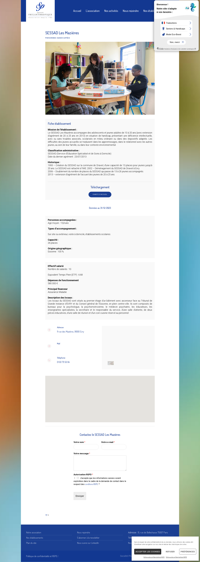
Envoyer (80, 496)
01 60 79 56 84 (63, 362)
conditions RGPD (91, 484)
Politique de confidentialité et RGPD (154, 557)
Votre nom (79, 442)
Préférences (188, 552)
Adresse (60, 327)
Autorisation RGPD (83, 474)
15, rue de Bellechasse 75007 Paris (153, 532)
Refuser (170, 552)
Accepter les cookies (148, 552)
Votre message (82, 453)
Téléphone (61, 358)
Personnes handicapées (57, 38)
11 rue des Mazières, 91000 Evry (70, 331)
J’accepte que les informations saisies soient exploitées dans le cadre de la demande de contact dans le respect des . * (100, 481)
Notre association (33, 532)
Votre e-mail (108, 442)
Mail (58, 343)
